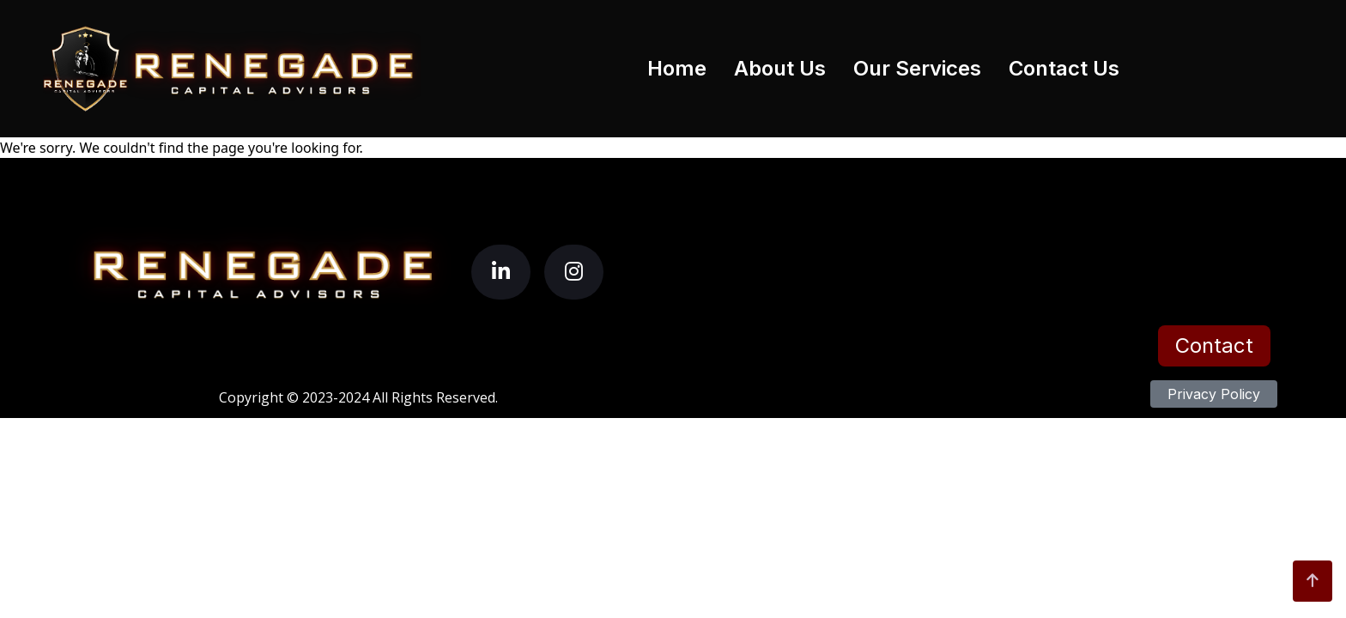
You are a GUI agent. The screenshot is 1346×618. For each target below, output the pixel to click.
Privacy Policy (1213, 394)
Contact (1214, 345)
